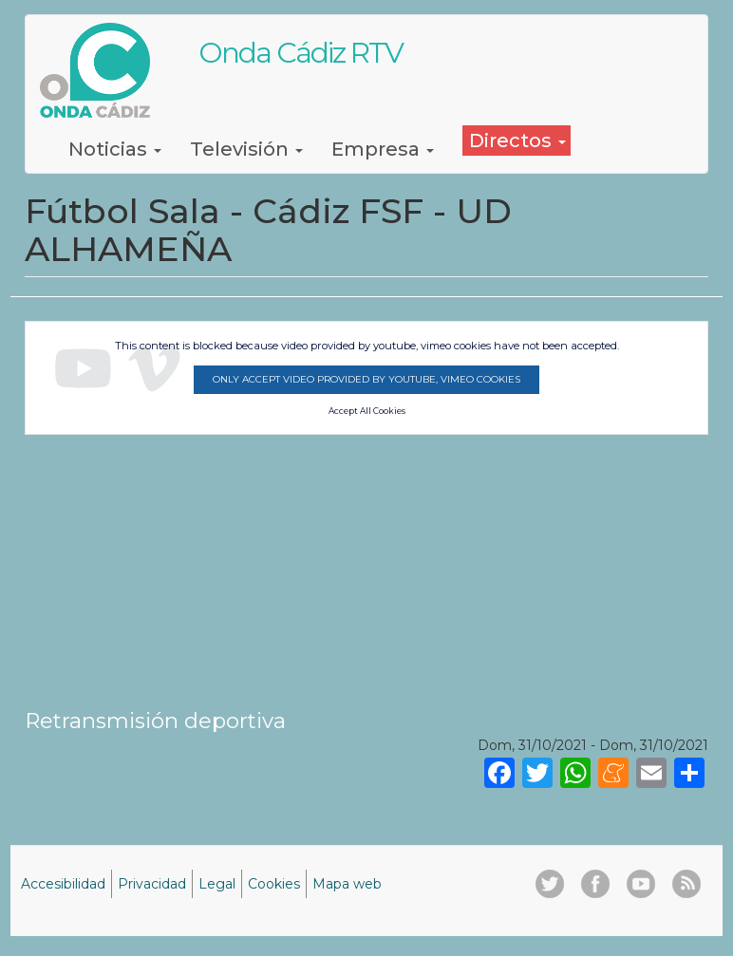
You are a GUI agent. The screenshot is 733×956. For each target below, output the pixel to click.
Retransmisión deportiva (155, 720)
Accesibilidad (63, 883)
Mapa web (347, 883)
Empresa (382, 149)
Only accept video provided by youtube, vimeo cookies (366, 379)
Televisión (246, 149)
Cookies (274, 883)
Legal (216, 883)
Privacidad (152, 883)
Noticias (114, 149)
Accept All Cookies (367, 411)
